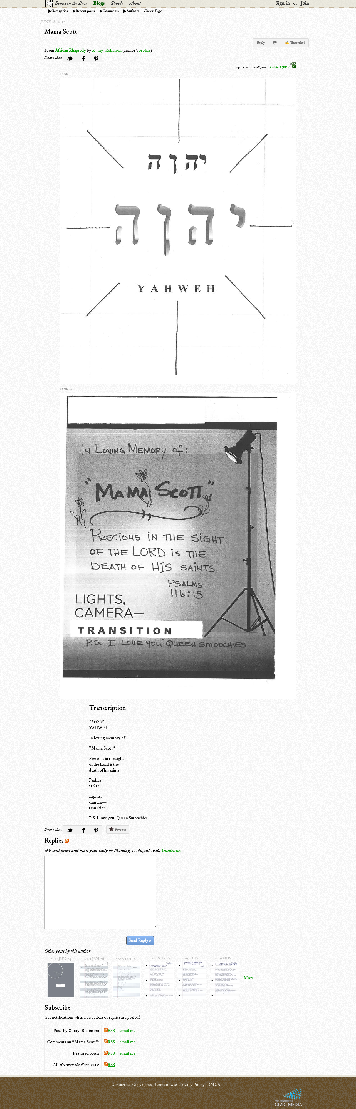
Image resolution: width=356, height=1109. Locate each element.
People (117, 3)
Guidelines (171, 850)
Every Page (153, 11)
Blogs (99, 3)
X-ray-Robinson (107, 50)
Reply (261, 43)
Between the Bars (71, 3)
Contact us (120, 1084)
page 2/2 (66, 389)
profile (144, 50)
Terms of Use (165, 1084)
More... (250, 978)
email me (127, 1030)
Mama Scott (60, 32)
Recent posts (85, 11)
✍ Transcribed (295, 43)
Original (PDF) (283, 67)
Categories (59, 11)
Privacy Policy (192, 1084)
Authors (133, 11)
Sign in (282, 3)
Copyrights (142, 1084)
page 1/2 (66, 74)
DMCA (213, 1084)
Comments (111, 11)
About (135, 3)
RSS (109, 1030)
